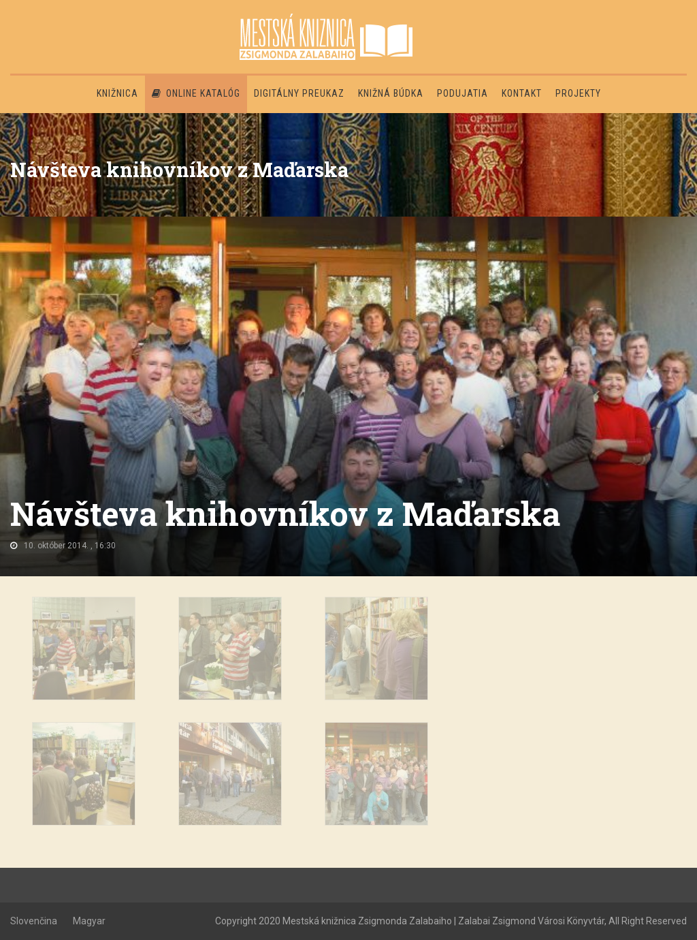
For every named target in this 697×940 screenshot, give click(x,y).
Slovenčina (33, 920)
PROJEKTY (578, 93)
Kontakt (522, 93)
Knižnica (117, 93)
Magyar (89, 920)
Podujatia (462, 93)
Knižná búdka (390, 93)
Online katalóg (196, 93)
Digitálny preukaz (299, 93)
